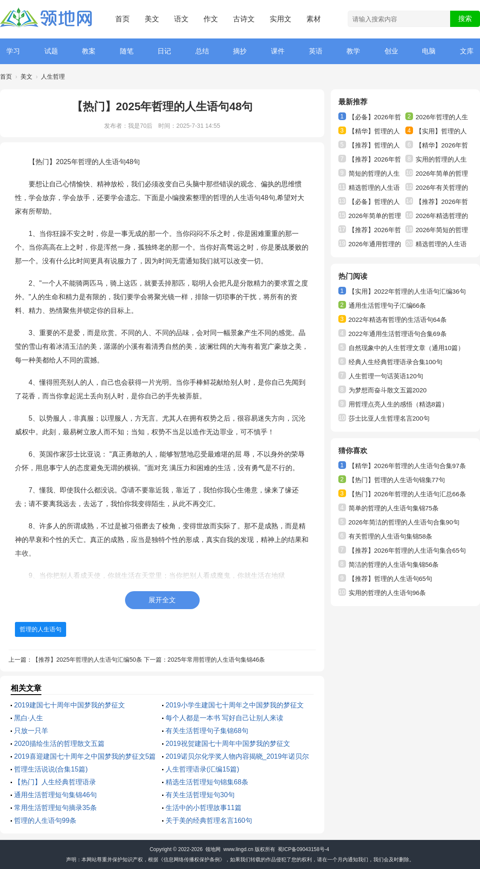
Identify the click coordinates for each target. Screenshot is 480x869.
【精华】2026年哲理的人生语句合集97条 (407, 465)
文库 (467, 51)
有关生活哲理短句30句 (200, 794)
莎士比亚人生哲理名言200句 (389, 418)
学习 (13, 51)
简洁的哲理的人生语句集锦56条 (394, 564)
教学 (353, 51)
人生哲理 (53, 76)
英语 (316, 51)
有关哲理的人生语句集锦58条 (391, 536)
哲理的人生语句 (40, 629)
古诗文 (244, 19)
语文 (181, 19)
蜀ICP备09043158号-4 (303, 849)
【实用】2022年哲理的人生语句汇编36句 (407, 291)
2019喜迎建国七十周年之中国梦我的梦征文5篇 (85, 756)
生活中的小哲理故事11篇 (203, 807)
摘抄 (240, 51)
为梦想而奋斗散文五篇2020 (388, 390)
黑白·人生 (28, 718)
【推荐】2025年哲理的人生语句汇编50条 (87, 659)
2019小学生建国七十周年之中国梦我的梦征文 (235, 705)
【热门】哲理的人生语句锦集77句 (397, 479)
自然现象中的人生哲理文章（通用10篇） (407, 347)
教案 (89, 51)
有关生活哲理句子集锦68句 (207, 730)
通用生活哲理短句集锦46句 (55, 794)
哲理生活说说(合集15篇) (50, 769)
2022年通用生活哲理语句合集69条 (398, 333)
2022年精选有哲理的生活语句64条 (398, 319)
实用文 (280, 19)
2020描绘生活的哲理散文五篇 (59, 743)
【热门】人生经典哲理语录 (55, 782)
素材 (313, 19)
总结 (202, 51)
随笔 (127, 51)
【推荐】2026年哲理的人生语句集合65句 (407, 550)
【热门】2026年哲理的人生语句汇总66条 (407, 494)
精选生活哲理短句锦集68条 (207, 782)
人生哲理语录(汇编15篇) (202, 769)
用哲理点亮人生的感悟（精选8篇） (398, 404)
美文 (152, 19)
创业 (391, 51)
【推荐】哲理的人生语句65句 (391, 578)
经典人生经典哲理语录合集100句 (395, 361)
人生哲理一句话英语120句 (386, 376)
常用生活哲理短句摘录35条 (55, 807)
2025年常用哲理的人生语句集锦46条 (216, 659)
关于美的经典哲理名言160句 (209, 820)
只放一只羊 (31, 730)
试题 (51, 51)
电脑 (429, 51)
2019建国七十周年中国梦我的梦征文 (69, 705)
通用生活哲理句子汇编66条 (387, 305)
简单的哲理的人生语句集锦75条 (394, 508)
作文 (211, 19)
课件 (278, 51)
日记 (164, 51)
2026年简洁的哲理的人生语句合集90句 (404, 522)
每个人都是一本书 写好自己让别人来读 (224, 718)
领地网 (213, 849)
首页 (122, 19)
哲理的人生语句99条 (45, 820)
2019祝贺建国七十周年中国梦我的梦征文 (228, 743)
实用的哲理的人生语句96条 (387, 592)
